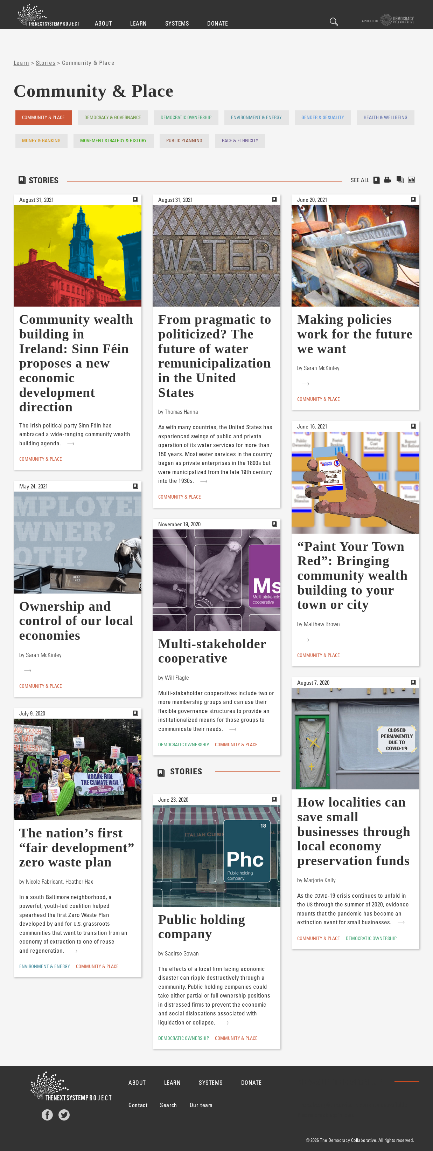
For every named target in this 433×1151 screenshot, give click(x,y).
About (103, 23)
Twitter (64, 1115)
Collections (400, 180)
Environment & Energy (256, 117)
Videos (388, 180)
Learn (138, 23)
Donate (217, 23)
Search (334, 22)
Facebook (47, 1115)
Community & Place (43, 117)
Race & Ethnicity (240, 140)
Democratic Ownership (186, 117)
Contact (137, 1105)
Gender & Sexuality (322, 117)
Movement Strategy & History (113, 140)
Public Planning (184, 140)
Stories (45, 62)
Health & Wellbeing (385, 117)
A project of (388, 20)
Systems (177, 23)
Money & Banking (41, 140)
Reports (413, 180)
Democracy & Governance (112, 117)
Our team (201, 1105)
